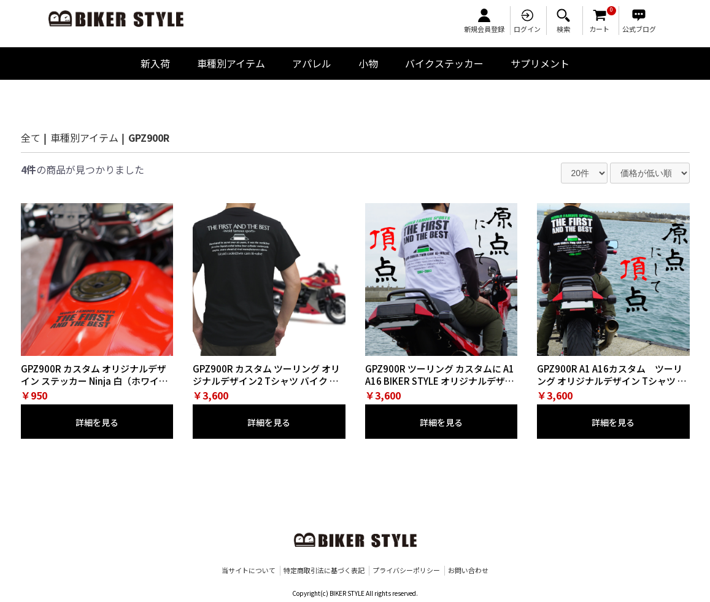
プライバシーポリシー (406, 570)
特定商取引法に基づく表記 (324, 570)
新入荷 (155, 63)
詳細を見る (96, 422)
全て (31, 137)
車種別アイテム (231, 63)
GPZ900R (148, 137)
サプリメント (540, 63)
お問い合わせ (468, 570)
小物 (368, 63)
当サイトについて (249, 570)
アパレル (311, 63)
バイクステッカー (444, 63)
